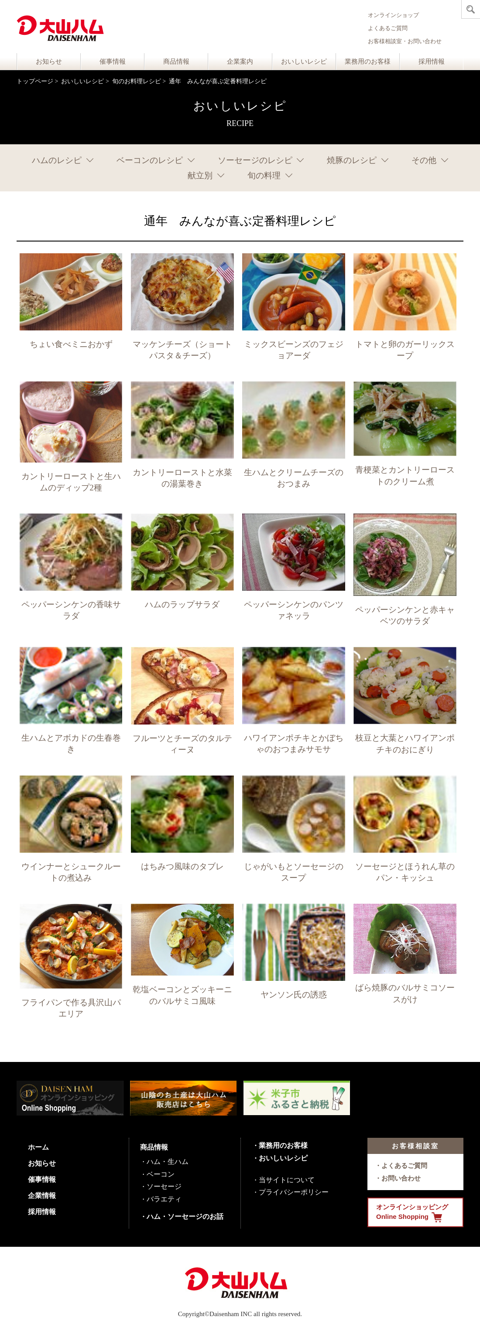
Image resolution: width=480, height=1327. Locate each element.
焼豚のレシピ (352, 160)
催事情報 (112, 61)
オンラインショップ (393, 15)
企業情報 (42, 1195)
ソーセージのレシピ (255, 160)
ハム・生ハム (168, 1161)
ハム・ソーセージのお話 (185, 1216)
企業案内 (240, 61)
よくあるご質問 (388, 28)
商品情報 (176, 61)
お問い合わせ (401, 1178)
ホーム (38, 1147)
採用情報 (431, 61)
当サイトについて (287, 1180)
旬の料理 (264, 175)
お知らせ (49, 61)
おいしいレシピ (304, 61)
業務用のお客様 (368, 61)
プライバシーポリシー (294, 1192)
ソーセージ (164, 1186)
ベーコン (161, 1174)
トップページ (35, 81)
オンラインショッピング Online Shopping (412, 1212)
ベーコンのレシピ (150, 160)
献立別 (200, 175)
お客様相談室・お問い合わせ (405, 41)
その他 (423, 160)
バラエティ (164, 1199)
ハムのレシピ (57, 160)
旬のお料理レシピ (136, 81)
